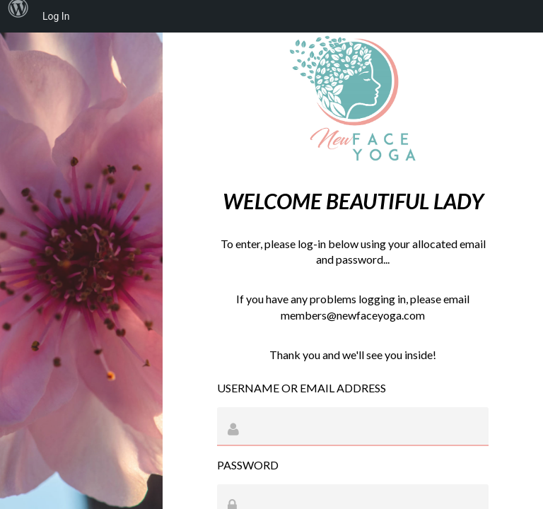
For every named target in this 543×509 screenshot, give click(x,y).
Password (248, 465)
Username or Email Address (301, 387)
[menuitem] (18, 16)
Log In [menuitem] (55, 16)
